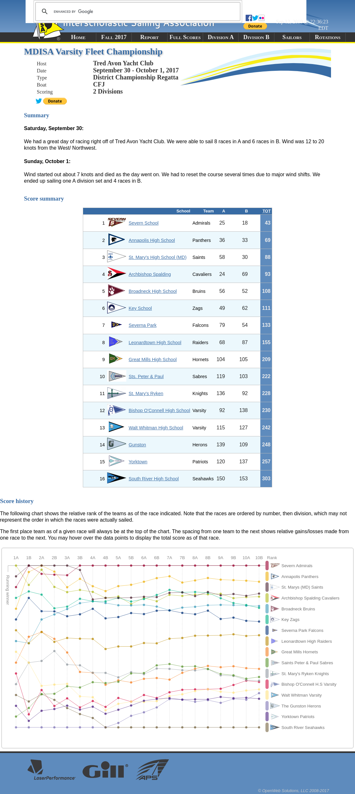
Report (149, 37)
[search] (137, 11)
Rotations (327, 37)
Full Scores (185, 37)
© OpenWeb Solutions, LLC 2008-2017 (293, 790)
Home (78, 37)
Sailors (292, 37)
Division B (256, 37)
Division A (220, 37)
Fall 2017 (113, 37)
